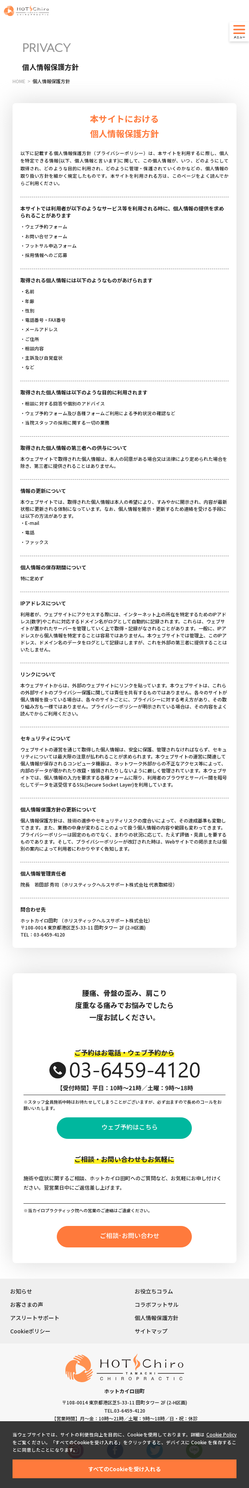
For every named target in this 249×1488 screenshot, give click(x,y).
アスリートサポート (35, 1318)
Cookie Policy (221, 1434)
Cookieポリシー (30, 1331)
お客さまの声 (26, 1304)
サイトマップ (151, 1331)
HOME (19, 81)
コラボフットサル (157, 1304)
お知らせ (21, 1291)
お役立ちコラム (154, 1291)
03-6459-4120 (129, 1410)
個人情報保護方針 (157, 1318)
